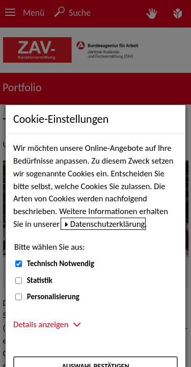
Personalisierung (53, 296)
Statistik (39, 280)
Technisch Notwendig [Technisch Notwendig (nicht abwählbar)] (60, 263)
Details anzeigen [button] (40, 324)
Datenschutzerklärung (107, 224)
